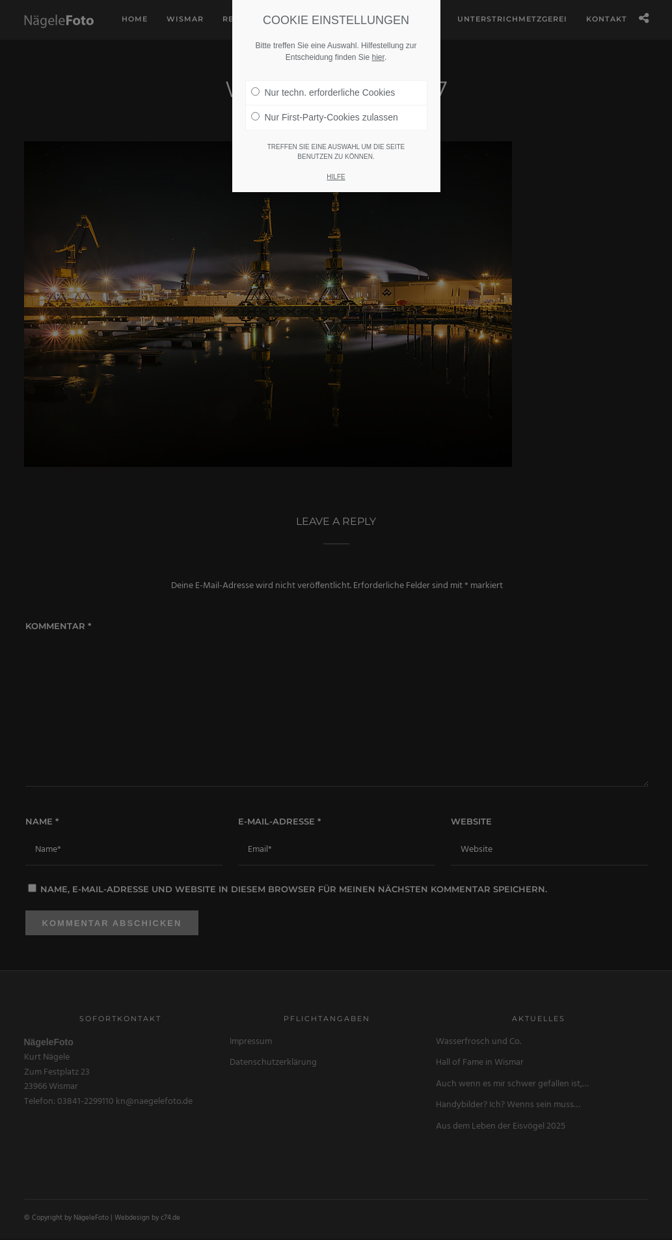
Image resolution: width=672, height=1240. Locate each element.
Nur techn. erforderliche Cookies (323, 69)
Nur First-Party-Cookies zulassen (324, 94)
